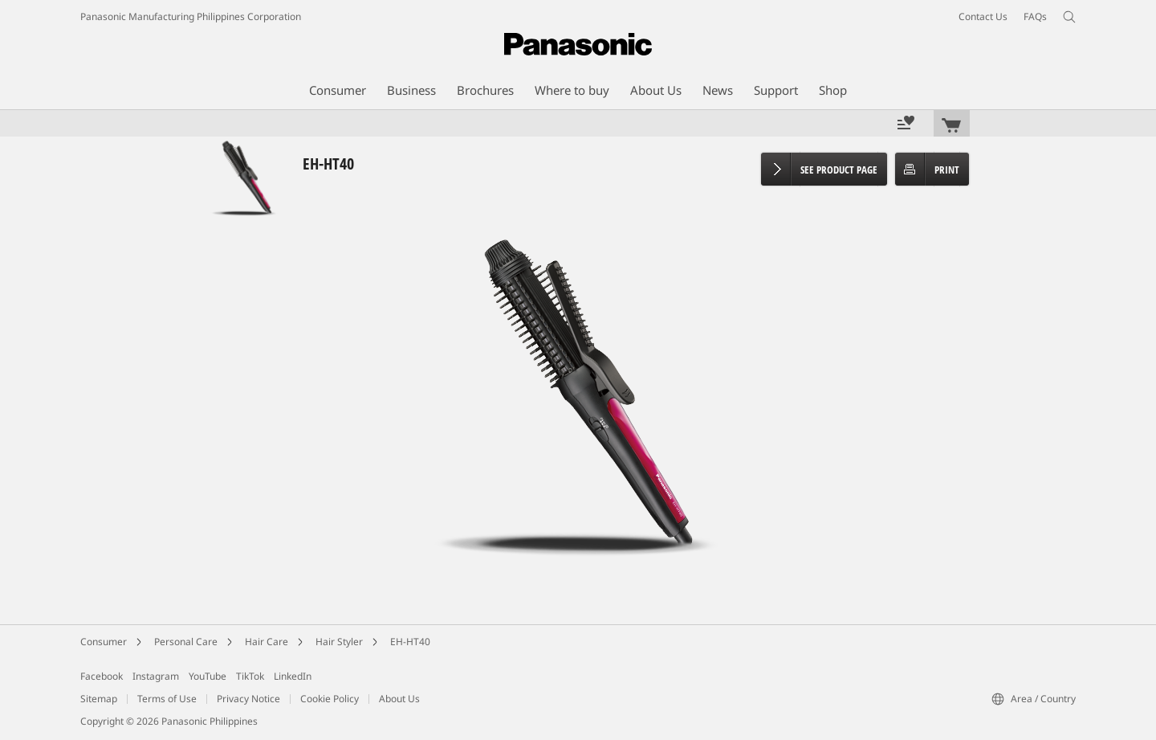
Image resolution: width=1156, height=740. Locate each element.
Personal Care (186, 641)
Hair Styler (339, 641)
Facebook (101, 676)
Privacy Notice (248, 698)
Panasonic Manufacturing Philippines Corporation (190, 16)
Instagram (155, 676)
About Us (399, 698)
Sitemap (98, 698)
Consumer (103, 641)
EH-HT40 (410, 641)
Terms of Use (167, 698)
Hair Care (266, 641)
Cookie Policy (329, 698)
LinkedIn (292, 676)
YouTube (207, 676)
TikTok (250, 676)
